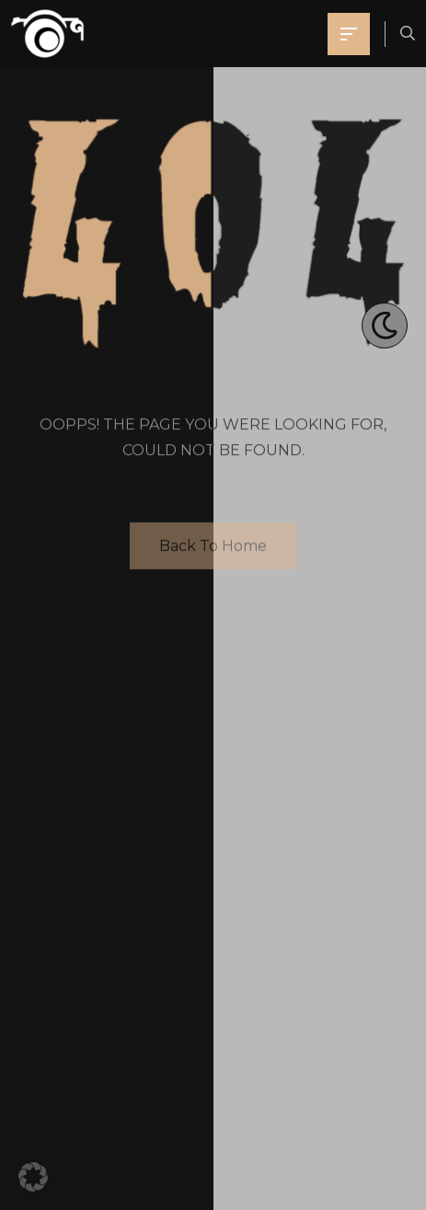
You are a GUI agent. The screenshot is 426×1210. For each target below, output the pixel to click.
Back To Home (213, 546)
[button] (33, 1177)
